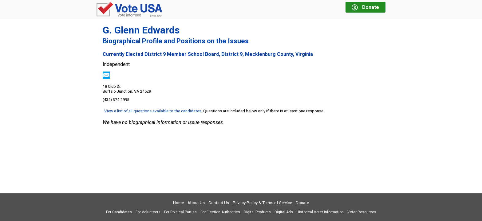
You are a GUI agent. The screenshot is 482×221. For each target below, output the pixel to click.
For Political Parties (180, 212)
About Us (196, 202)
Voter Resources (361, 212)
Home (178, 202)
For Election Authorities (220, 212)
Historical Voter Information (320, 212)
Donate (302, 202)
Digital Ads (284, 212)
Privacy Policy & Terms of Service (262, 202)
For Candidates (119, 212)
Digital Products (257, 212)
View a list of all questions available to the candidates (152, 110)
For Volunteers (148, 212)
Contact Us (218, 202)
